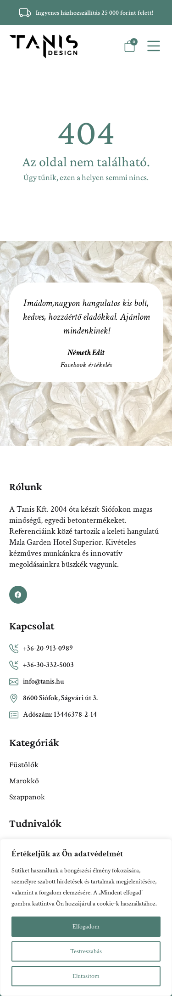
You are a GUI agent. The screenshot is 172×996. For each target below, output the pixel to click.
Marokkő (24, 780)
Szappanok (27, 796)
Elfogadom (86, 926)
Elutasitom (86, 976)
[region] (86, 917)
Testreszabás (86, 951)
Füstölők (24, 764)
